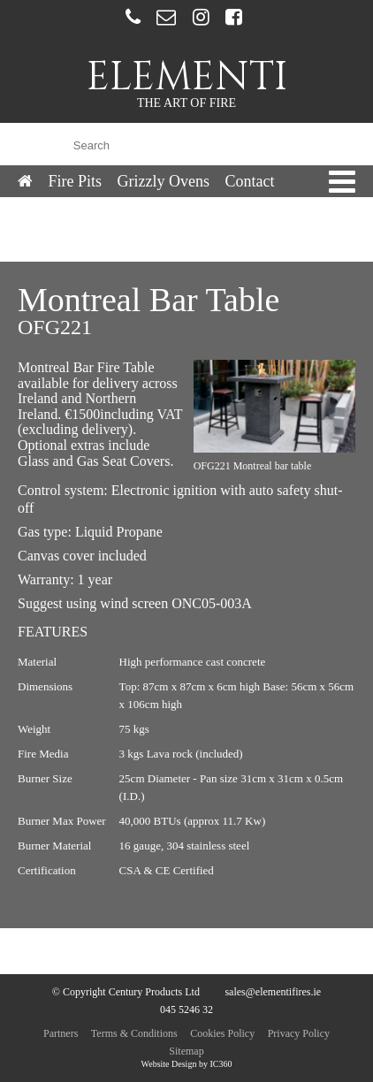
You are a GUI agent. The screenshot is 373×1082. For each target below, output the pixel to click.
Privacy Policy (299, 1033)
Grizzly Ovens (163, 181)
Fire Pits (76, 181)
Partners (60, 1033)
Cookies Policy (222, 1033)
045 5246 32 (186, 1009)
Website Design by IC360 (186, 1064)
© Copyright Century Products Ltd (126, 992)
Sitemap (186, 1051)
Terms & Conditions (134, 1033)
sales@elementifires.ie (273, 992)
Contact (249, 181)
